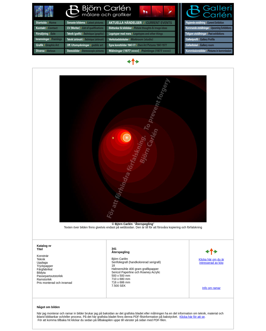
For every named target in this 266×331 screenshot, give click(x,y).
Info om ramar (211, 288)
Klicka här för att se (192, 316)
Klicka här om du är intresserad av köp (211, 261)
